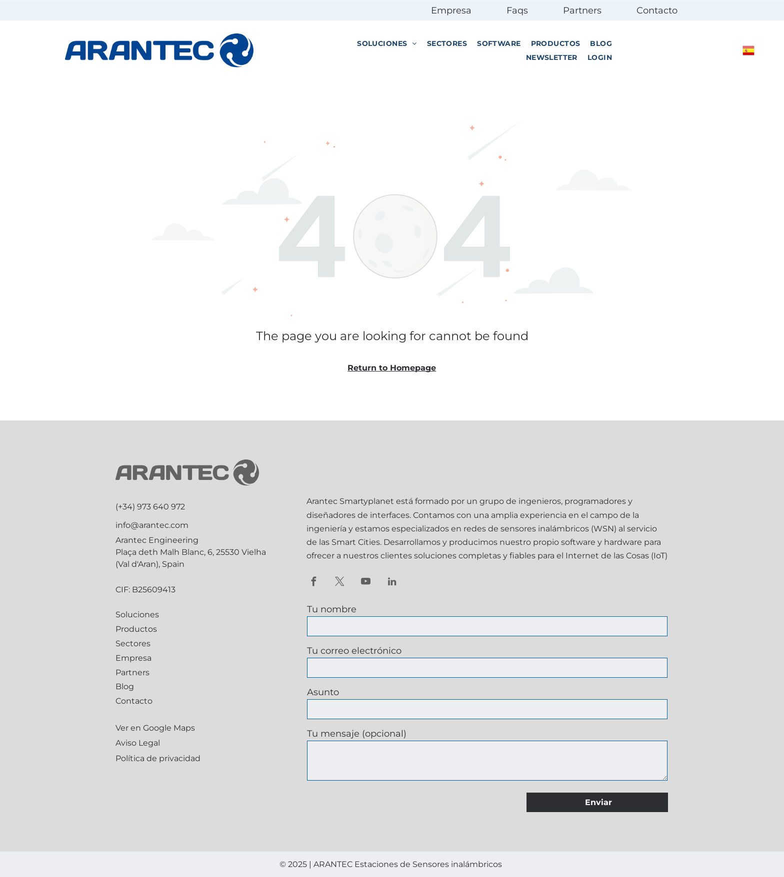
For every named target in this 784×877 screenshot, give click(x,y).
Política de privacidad (158, 758)
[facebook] (313, 582)
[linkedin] (391, 582)
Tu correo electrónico (354, 650)
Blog (125, 686)
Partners (582, 10)
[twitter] (339, 582)
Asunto (323, 692)
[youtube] (365, 582)
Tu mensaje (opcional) (356, 733)
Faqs (517, 10)
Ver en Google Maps (155, 728)
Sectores (133, 643)
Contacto (657, 10)
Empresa (451, 10)
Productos (136, 629)
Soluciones (137, 614)
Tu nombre (331, 609)
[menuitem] (387, 44)
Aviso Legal (138, 743)
